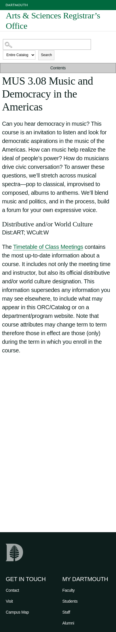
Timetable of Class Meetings (48, 247)
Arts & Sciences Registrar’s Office (53, 21)
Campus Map (17, 612)
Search (46, 55)
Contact (12, 590)
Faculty (68, 590)
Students (70, 601)
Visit (9, 601)
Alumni (68, 623)
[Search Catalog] (47, 44)
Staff (66, 612)
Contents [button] (58, 68)
